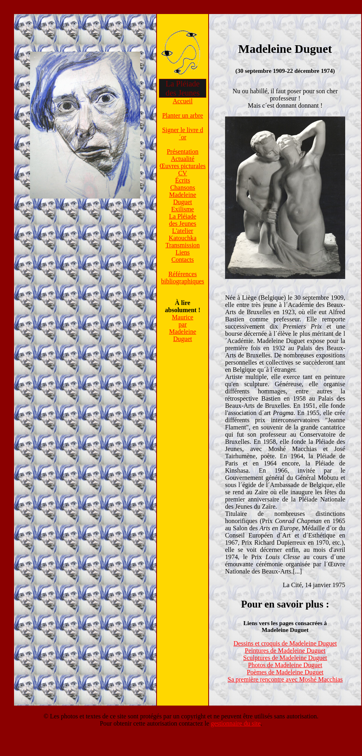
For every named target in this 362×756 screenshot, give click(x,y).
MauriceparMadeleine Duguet (182, 328)
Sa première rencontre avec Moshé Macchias (284, 679)
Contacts (182, 259)
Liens (182, 252)
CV (182, 173)
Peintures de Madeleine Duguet (285, 650)
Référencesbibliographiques (182, 278)
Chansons (182, 187)
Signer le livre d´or (182, 133)
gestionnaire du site (235, 723)
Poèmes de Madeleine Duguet (285, 672)
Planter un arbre (182, 115)
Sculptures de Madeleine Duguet (285, 657)
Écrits (182, 180)
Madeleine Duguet (182, 198)
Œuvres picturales (182, 165)
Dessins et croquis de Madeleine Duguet (285, 643)
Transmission (182, 245)
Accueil (183, 101)
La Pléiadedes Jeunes (182, 220)
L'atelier (182, 230)
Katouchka (182, 238)
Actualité (183, 158)
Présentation (182, 151)
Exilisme (182, 209)
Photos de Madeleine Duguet (285, 665)
